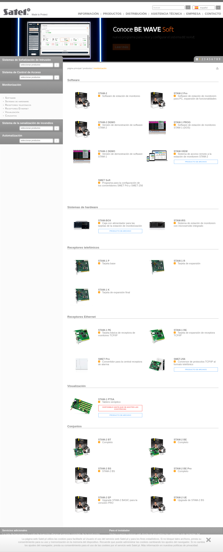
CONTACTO (213, 13)
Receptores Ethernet (81, 316)
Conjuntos (74, 426)
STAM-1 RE (180, 330)
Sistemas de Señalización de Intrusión (26, 59)
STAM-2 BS (104, 468)
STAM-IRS (179, 220)
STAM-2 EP (104, 497)
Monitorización (11, 84)
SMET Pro (104, 359)
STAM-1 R (179, 260)
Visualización (76, 386)
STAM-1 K (103, 289)
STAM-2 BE (180, 439)
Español (204, 8)
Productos (112, 13)
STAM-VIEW (181, 151)
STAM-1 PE (104, 330)
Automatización (12, 135)
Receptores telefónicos (83, 247)
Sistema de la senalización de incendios (27, 123)
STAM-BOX (104, 220)
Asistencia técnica (166, 13)
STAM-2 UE (180, 497)
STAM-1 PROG (182, 122)
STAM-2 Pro (181, 93)
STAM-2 (102, 93)
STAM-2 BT (104, 439)
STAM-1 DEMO (106, 151)
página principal (74, 68)
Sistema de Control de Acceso (21, 72)
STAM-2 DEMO (106, 122)
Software (73, 80)
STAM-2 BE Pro (183, 468)
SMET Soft (104, 180)
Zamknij (208, 540)
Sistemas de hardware (82, 207)
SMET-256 (179, 359)
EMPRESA (193, 13)
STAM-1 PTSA (106, 399)
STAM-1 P (103, 260)
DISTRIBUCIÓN (136, 13)
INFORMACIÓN (88, 13)
